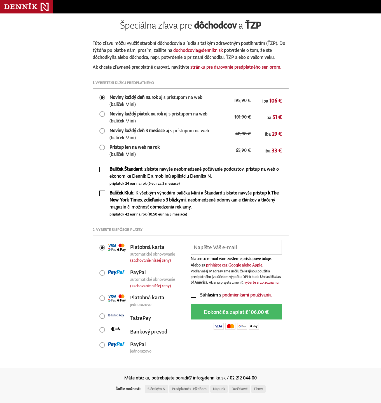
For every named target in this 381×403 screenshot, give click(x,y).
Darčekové (239, 388)
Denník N (26, 6)
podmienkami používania (247, 295)
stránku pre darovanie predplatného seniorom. (235, 67)
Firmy (258, 388)
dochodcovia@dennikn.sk (198, 50)
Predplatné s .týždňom (189, 388)
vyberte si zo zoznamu (261, 282)
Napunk (219, 388)
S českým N (156, 388)
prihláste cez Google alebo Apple (234, 265)
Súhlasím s (231, 295)
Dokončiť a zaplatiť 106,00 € (236, 311)
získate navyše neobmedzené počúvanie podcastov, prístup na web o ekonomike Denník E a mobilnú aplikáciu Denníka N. (194, 176)
